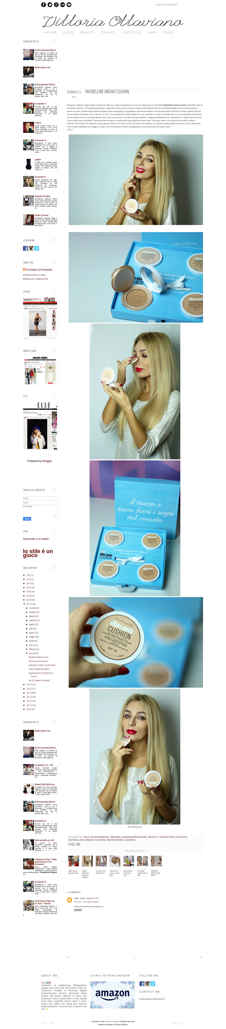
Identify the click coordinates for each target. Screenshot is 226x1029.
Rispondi (78, 910)
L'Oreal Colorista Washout (38, 661)
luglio (31, 629)
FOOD (168, 32)
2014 (28, 693)
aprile (31, 641)
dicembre (32, 608)
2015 (28, 689)
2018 (28, 600)
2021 (28, 588)
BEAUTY (87, 32)
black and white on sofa (44, 840)
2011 (28, 705)
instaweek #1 (40, 177)
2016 (28, 685)
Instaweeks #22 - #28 (44, 765)
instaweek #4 (40, 140)
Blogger (47, 461)
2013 (28, 697)
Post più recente (69, 957)
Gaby (76, 898)
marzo (31, 645)
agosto (31, 625)
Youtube (62, 4)
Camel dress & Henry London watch (42, 665)
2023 (28, 579)
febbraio (32, 649)
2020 (28, 592)
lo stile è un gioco (38, 553)
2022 (28, 583)
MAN (152, 32)
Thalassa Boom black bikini (39, 669)
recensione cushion (121, 840)
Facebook (43, 4)
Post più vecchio (200, 957)
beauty (153, 837)
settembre (33, 620)
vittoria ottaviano (39, 270)
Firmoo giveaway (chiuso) (45, 84)
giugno (31, 633)
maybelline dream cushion (87, 840)
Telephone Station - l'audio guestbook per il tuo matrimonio (46, 861)
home (50, 32)
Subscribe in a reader (36, 538)
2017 (28, 604)
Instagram (69, 4)
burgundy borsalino (42, 196)
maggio (31, 637)
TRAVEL (108, 32)
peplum (38, 159)
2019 (28, 596)
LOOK (68, 32)
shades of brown (41, 215)
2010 (28, 709)
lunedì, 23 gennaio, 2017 (89, 898)
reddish (38, 123)
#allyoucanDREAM (96, 837)
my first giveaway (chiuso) (45, 50)
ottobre (31, 616)
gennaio (32, 653)
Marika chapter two (42, 67)
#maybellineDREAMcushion (128, 837)
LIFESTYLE (131, 32)
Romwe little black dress (45, 784)
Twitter (49, 4)
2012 (28, 701)
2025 (28, 575)
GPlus (56, 4)
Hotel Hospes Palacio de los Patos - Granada (44, 902)
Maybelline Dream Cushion (39, 657)
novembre (32, 612)
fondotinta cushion (173, 837)
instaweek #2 (40, 104)
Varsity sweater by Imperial (39, 681)
